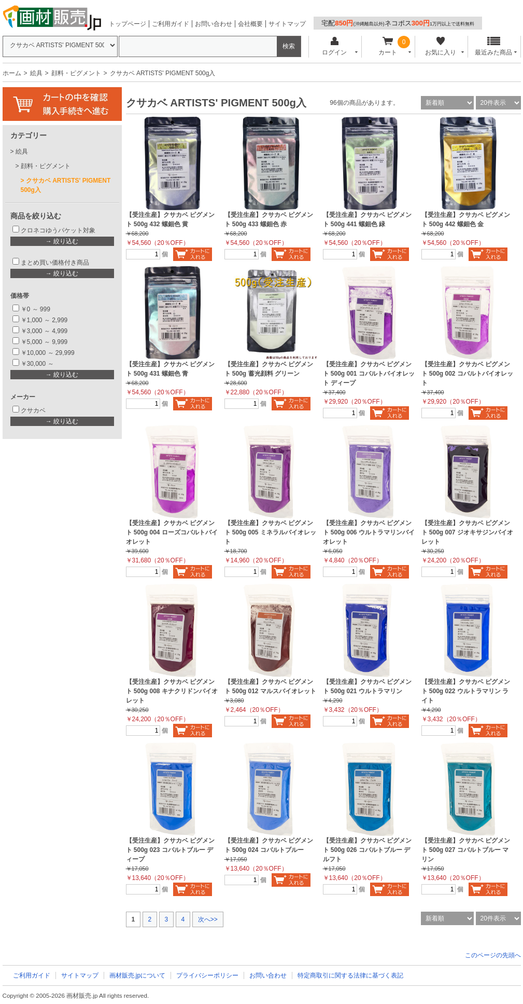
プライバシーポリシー (207, 975)
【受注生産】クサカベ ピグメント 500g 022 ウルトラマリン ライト (465, 691)
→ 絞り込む (62, 241)
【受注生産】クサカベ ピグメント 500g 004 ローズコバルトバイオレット (172, 532)
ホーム (12, 73)
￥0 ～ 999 (35, 309)
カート (387, 46)
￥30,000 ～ (38, 363)
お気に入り (441, 46)
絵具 (36, 73)
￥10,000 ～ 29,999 (48, 352)
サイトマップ (287, 23)
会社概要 (250, 23)
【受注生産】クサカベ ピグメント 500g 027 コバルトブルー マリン (465, 850)
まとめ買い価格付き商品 (55, 262)
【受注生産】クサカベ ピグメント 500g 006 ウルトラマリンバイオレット (369, 532)
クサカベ (33, 410)
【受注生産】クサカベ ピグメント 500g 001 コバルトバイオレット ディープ (369, 374)
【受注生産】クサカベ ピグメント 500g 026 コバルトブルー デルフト (367, 850)
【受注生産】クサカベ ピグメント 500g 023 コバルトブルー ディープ (170, 850)
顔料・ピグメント (76, 73)
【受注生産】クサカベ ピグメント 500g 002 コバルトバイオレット (467, 374)
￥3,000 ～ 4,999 (44, 331)
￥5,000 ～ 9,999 (44, 342)
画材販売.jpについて (137, 975)
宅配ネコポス (397, 23)
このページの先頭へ (493, 955)
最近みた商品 (493, 46)
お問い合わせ (213, 23)
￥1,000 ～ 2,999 (44, 320)
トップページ (127, 23)
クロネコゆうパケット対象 (58, 230)
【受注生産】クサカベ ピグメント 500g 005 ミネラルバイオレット (270, 532)
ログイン (334, 46)
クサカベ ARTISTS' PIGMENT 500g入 (66, 185)
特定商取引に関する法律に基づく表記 (350, 975)
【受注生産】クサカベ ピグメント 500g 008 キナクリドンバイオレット (172, 691)
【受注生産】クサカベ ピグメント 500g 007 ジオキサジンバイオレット (467, 532)
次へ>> (208, 919)
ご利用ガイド (170, 23)
